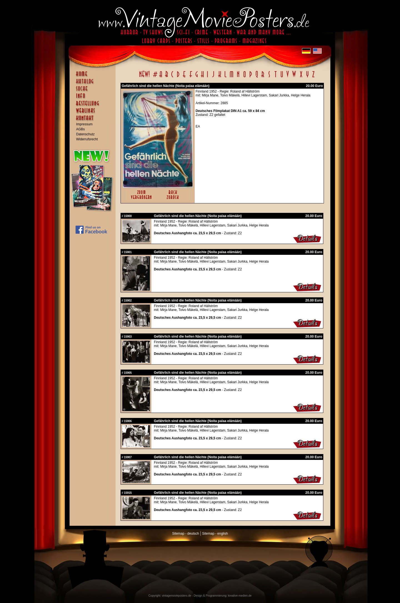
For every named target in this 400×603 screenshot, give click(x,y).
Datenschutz (85, 134)
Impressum (84, 124)
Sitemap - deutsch (185, 533)
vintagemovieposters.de (176, 595)
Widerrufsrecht (87, 139)
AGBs (80, 129)
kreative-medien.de (240, 595)
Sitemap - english (215, 533)
